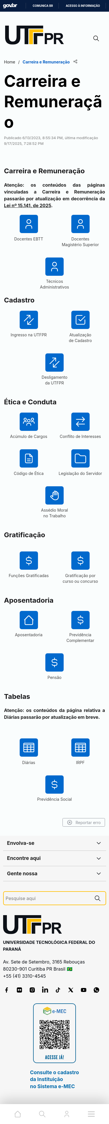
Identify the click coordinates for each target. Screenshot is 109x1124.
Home (9, 61)
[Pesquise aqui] (48, 898)
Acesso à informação (83, 5)
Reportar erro (84, 822)
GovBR (10, 6)
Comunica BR (43, 5)
